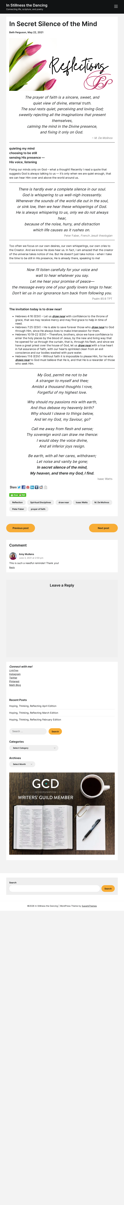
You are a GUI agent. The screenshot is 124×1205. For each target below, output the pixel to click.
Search (13, 882)
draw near (64, 502)
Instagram (15, 674)
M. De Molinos (101, 502)
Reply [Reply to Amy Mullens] (12, 567)
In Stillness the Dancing (26, 5)
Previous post (21, 528)
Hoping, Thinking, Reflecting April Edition (32, 705)
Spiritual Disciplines (40, 502)
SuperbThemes (89, 906)
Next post (103, 528)
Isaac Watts (82, 502)
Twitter (13, 677)
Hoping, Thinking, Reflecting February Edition (35, 719)
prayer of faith (38, 509)
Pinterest (14, 681)
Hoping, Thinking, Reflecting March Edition (33, 712)
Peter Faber (18, 509)
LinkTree (13, 670)
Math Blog (15, 685)
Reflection (17, 502)
